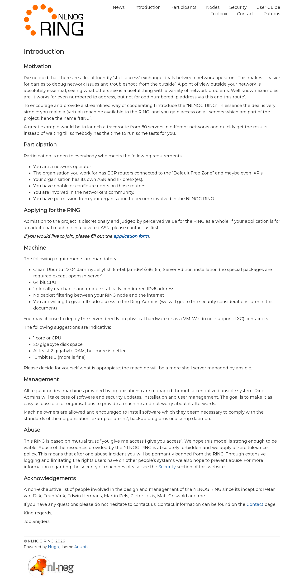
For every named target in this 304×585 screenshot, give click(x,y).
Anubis (80, 547)
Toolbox (218, 13)
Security (238, 7)
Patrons (272, 13)
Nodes (213, 7)
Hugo (53, 547)
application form (131, 236)
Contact (245, 13)
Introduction (147, 7)
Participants (183, 7)
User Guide (268, 7)
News (119, 7)
